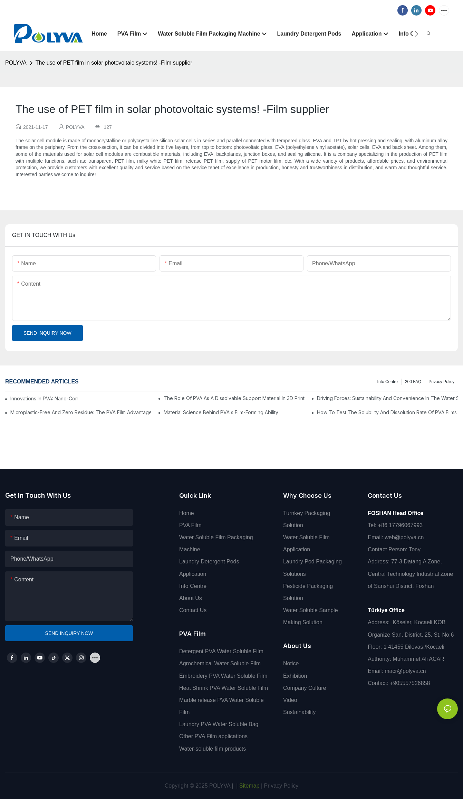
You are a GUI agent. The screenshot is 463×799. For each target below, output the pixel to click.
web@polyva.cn (404, 537)
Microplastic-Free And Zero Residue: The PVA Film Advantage (80, 412)
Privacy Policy (441, 381)
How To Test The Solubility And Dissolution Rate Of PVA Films (387, 412)
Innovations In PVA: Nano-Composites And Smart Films (44, 398)
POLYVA (16, 63)
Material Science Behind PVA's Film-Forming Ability (221, 412)
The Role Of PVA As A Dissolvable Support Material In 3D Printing (234, 398)
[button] (416, 34)
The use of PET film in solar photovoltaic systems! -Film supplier (114, 63)
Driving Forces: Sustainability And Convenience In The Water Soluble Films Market (387, 398)
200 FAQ (413, 381)
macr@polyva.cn (406, 671)
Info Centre (387, 381)
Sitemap (248, 786)
